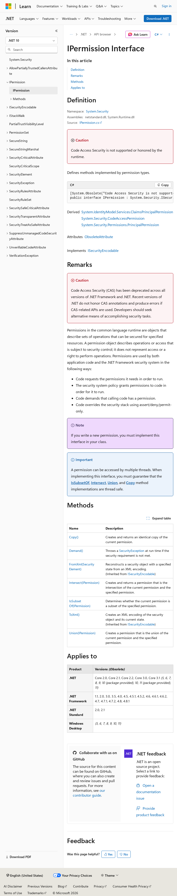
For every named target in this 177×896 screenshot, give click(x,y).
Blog (61, 886)
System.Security (97, 111)
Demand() (76, 550)
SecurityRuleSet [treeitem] (20, 199)
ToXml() (74, 614)
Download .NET (158, 18)
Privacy (99, 886)
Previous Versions (40, 886)
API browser (102, 34)
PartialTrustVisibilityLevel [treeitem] (26, 124)
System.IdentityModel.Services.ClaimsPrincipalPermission (127, 211)
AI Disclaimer (13, 886)
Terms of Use (13, 893)
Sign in (166, 6)
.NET (83, 34)
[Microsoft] (9, 6)
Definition (77, 69)
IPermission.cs (89, 122)
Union (113, 482)
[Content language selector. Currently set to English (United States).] (25, 875)
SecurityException (131, 550)
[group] (120, 196)
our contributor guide (89, 793)
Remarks (77, 75)
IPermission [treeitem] (21, 90)
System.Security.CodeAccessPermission (113, 218)
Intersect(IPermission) (84, 582)
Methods (77, 81)
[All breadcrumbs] (71, 34)
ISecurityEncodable (103, 250)
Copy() (73, 537)
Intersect (98, 482)
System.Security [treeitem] (20, 59)
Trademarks (35, 893)
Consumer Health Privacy (130, 886)
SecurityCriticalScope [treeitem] (24, 166)
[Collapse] (56, 31)
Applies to (78, 87)
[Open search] (155, 6)
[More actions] (169, 34)
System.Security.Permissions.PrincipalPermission (120, 224)
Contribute (80, 886)
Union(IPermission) (82, 633)
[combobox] (32, 40)
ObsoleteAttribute (99, 236)
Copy (130, 482)
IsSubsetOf (80, 482)
